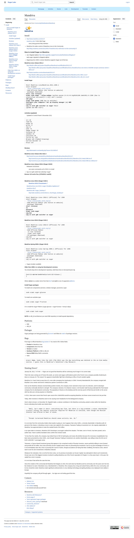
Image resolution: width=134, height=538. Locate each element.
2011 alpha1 (30, 506)
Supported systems (37, 512)
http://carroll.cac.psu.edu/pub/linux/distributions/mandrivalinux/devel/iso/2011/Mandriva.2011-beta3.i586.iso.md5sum (62, 161)
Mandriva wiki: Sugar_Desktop (35, 190)
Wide (117, 42)
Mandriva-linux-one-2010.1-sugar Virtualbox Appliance (42, 186)
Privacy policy (7, 526)
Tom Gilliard (30, 485)
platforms (72, 281)
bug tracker (45, 341)
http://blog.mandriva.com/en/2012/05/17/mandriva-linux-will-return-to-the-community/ (51, 48)
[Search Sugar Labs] (49, 2)
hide (14, 19)
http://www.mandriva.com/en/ (35, 39)
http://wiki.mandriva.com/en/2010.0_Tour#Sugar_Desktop (45, 193)
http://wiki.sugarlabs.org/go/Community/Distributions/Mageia (56, 55)
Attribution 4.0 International (24, 523)
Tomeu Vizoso (31, 483)
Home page (30, 497)
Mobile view (32, 526)
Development (75, 9)
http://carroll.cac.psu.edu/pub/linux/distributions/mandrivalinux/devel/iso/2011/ (49, 156)
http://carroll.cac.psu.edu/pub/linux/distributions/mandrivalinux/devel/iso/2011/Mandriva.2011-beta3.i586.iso (60, 158)
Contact (93, 9)
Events (59, 9)
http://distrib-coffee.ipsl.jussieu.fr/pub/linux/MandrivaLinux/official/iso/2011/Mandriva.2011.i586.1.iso (57, 75)
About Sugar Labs (16, 526)
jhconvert (50, 333)
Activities (50, 9)
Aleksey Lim (30, 481)
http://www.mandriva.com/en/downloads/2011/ (40, 72)
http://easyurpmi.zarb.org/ (38, 88)
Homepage (41, 9)
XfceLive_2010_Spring (33, 501)
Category (27, 512)
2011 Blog (29, 508)
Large (117, 32)
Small (117, 26)
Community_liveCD (32, 503)
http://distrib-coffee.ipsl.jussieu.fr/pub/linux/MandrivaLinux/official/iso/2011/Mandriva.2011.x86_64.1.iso (58, 77)
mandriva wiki (31, 41)
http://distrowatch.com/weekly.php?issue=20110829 (41, 150)
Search (72, 2)
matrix (63, 333)
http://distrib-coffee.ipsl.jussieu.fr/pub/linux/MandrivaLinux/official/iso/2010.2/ (48, 65)
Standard (118, 29)
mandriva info (30, 188)
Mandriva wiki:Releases (33, 495)
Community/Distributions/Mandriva (44, 23)
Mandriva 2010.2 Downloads (37, 183)
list (49, 281)
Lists (66, 9)
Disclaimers (25, 526)
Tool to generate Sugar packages (36, 499)
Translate (85, 9)
